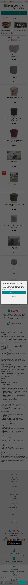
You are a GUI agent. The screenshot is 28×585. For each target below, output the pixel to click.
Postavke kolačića (18, 287)
